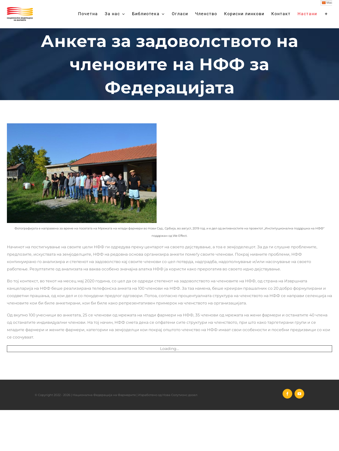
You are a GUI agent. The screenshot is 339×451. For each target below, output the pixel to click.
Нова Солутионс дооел (179, 395)
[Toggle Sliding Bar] (326, 14)
